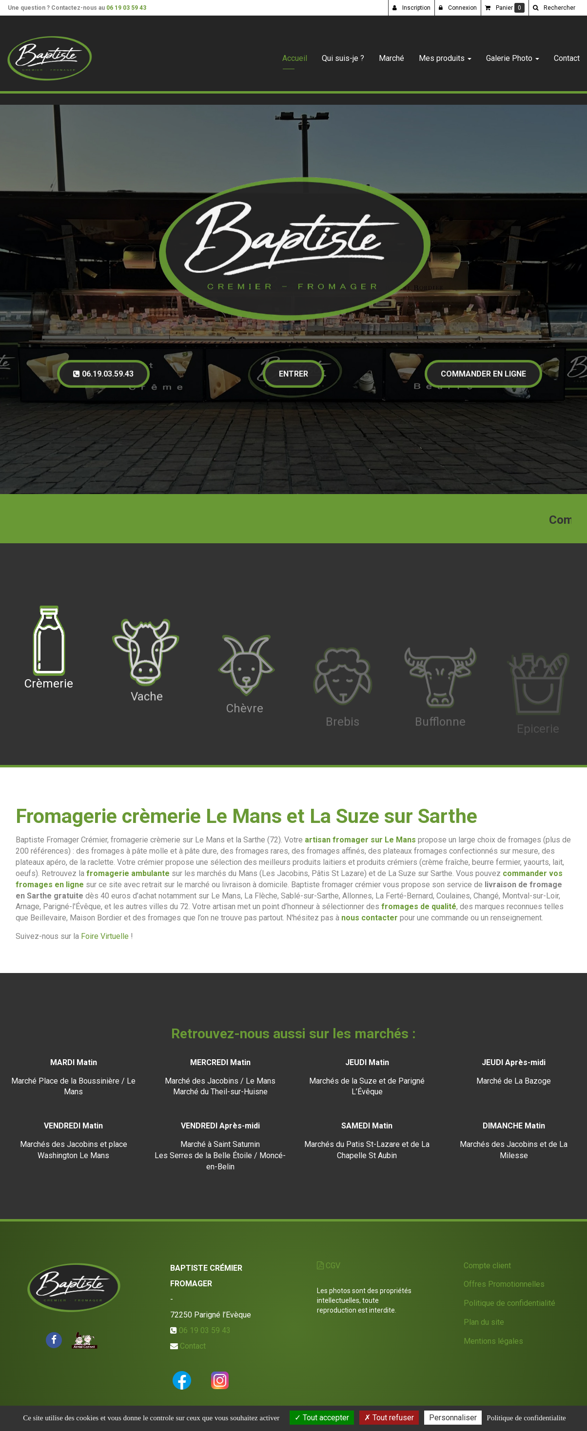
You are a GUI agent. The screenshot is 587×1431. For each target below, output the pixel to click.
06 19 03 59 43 (126, 7)
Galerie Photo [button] (512, 54)
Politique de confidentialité (509, 1303)
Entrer (293, 380)
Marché (391, 54)
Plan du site (484, 1322)
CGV (328, 1265)
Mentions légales (493, 1341)
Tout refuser (389, 1417)
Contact (567, 54)
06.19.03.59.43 (103, 380)
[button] (553, 8)
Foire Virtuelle (105, 936)
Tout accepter (321, 1417)
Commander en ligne (483, 380)
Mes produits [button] (445, 54)
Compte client (487, 1265)
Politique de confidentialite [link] (526, 1418)
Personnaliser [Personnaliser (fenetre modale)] (453, 1417)
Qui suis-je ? (343, 54)
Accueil (294, 54)
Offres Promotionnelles (504, 1284)
